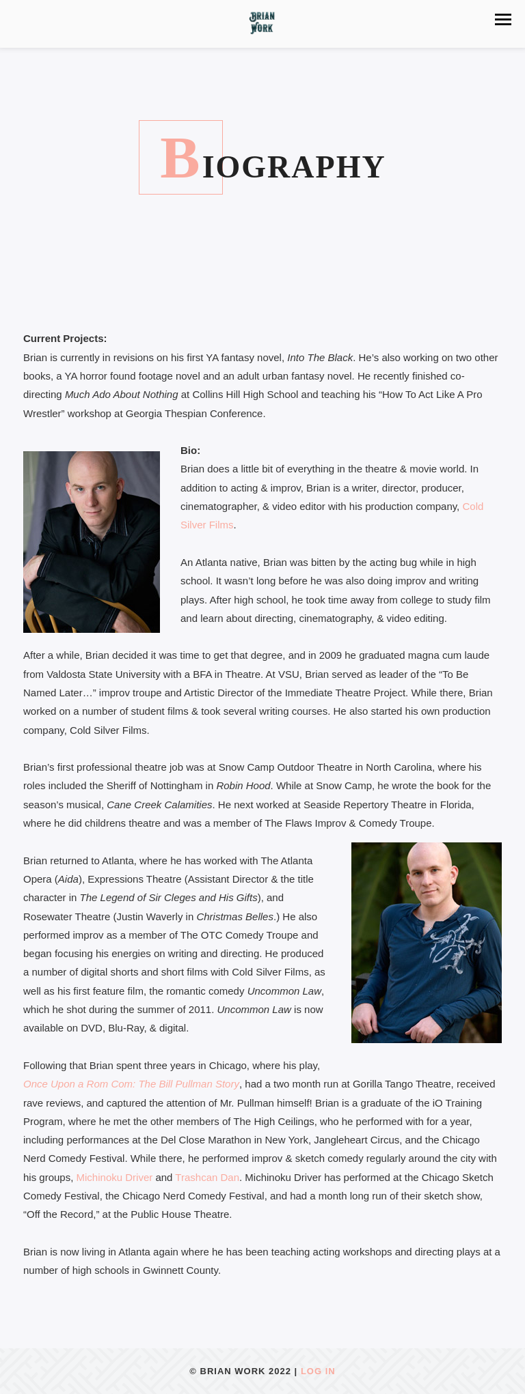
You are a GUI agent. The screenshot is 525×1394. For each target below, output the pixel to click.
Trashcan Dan (207, 1177)
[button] (503, 19)
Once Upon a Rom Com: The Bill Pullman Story (131, 1084)
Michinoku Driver (115, 1177)
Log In (318, 1371)
